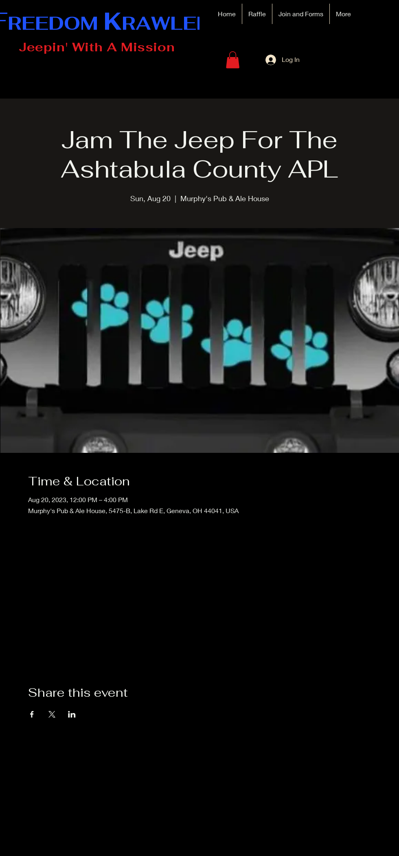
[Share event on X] (52, 714)
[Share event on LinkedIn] (72, 714)
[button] (233, 59)
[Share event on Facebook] (32, 714)
